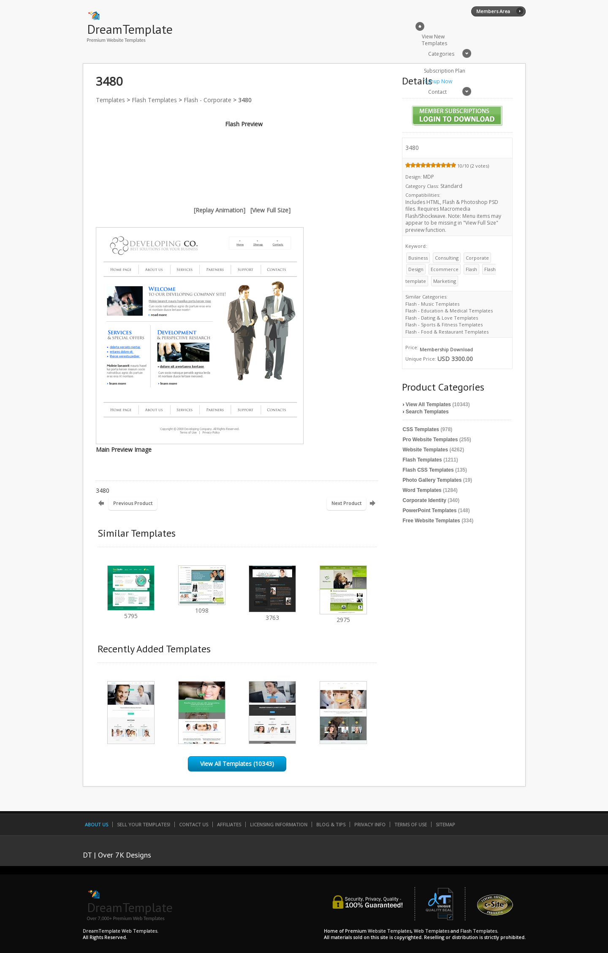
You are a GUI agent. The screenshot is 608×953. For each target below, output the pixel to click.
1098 (201, 606)
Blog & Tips (330, 824)
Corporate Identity (424, 500)
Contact (437, 91)
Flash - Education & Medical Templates (449, 310)
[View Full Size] (270, 210)
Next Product (346, 503)
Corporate (477, 258)
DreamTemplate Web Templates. (120, 931)
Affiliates (229, 824)
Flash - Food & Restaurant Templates (447, 332)
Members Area (493, 11)
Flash (471, 269)
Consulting (447, 258)
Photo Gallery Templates (432, 480)
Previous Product (132, 503)
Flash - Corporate (207, 100)
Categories (441, 53)
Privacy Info (369, 824)
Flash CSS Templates (428, 470)
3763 (272, 614)
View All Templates (428, 404)
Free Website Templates (431, 521)
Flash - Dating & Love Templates (441, 318)
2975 (343, 616)
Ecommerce (445, 269)
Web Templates (431, 931)
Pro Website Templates (430, 440)
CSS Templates (421, 429)
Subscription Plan (444, 70)
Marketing (444, 281)
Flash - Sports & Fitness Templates (444, 324)
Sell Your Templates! (143, 824)
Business (418, 258)
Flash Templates (154, 100)
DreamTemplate (130, 29)
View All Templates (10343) (237, 764)
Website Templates (425, 450)
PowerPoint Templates (430, 510)
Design (415, 269)
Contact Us (193, 824)
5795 (131, 612)
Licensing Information (278, 824)
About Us (96, 824)
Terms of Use (410, 824)
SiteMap (445, 824)
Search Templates (427, 412)
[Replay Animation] (219, 210)
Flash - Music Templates (432, 304)
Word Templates (422, 490)
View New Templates (434, 40)
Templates (110, 100)
